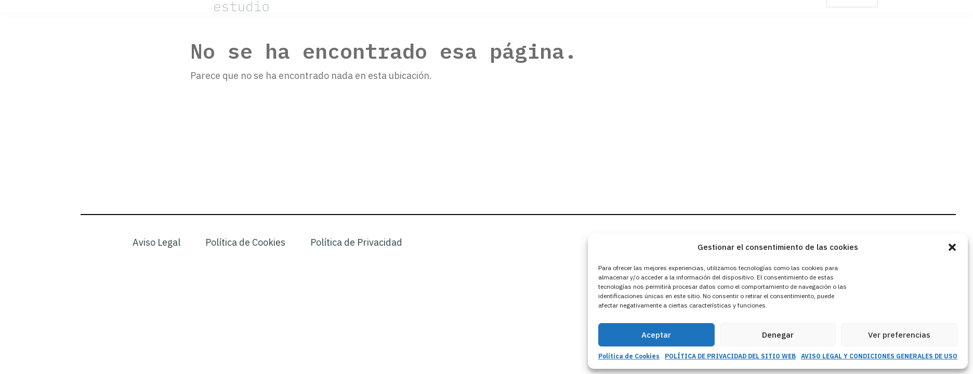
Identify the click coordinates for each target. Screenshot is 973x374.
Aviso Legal (156, 242)
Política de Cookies (629, 356)
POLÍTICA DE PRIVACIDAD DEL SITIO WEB (730, 356)
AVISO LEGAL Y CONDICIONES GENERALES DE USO (879, 356)
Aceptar (656, 335)
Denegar (778, 335)
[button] (952, 247)
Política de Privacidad (356, 242)
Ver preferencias (899, 335)
